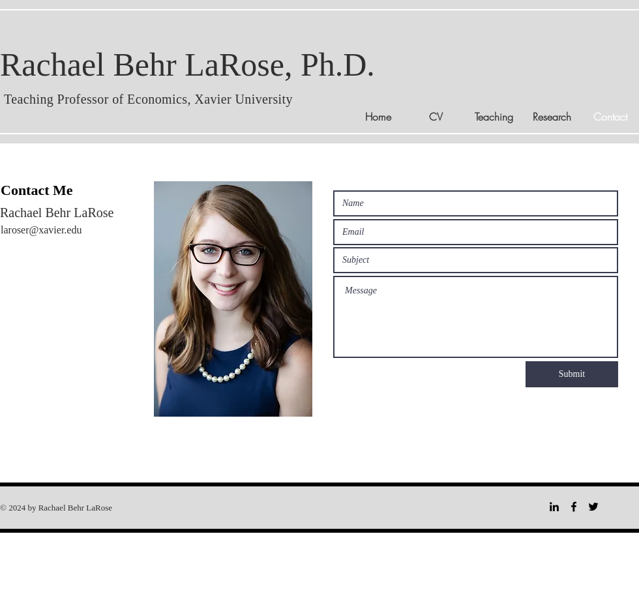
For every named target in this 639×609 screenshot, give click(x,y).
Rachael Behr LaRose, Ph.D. (187, 64)
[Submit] (572, 374)
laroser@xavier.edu (41, 229)
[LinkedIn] (554, 506)
